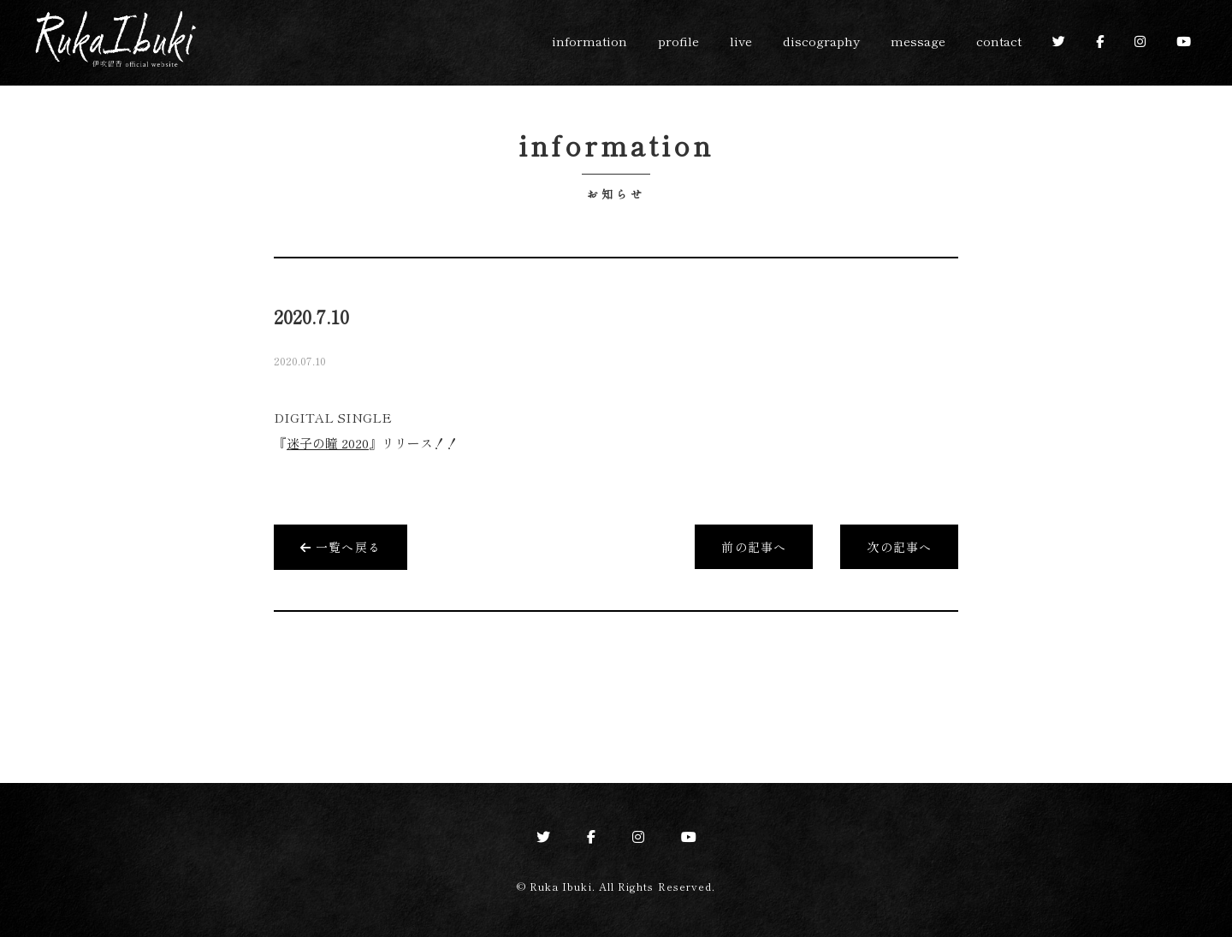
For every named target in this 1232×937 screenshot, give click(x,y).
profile (678, 41)
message (918, 41)
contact (999, 41)
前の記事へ (753, 546)
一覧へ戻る (340, 546)
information (589, 41)
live (741, 41)
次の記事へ (899, 546)
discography (821, 41)
